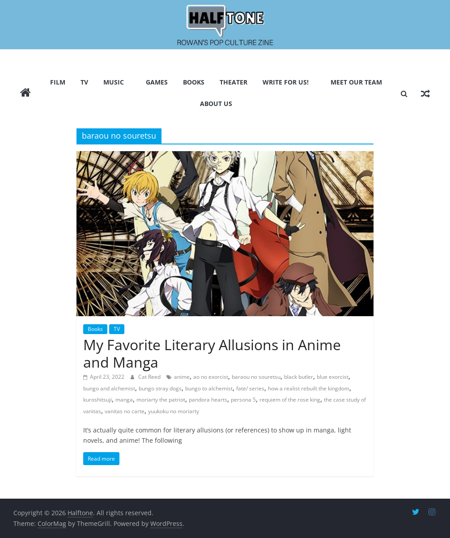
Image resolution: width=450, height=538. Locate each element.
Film (57, 82)
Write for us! (286, 82)
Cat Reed (150, 377)
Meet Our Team (356, 82)
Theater (233, 82)
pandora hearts (208, 399)
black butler (298, 377)
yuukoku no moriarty (173, 411)
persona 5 (243, 399)
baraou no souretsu (256, 377)
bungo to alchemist (209, 388)
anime (182, 377)
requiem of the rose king (289, 399)
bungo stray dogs (160, 388)
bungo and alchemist (109, 388)
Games (157, 82)
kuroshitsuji (97, 399)
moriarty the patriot (160, 399)
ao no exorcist (210, 377)
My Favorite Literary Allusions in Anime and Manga (212, 353)
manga (124, 399)
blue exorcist (332, 377)
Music (113, 82)
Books (193, 82)
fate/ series (250, 388)
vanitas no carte (124, 411)
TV (84, 82)
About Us (216, 103)
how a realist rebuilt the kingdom (308, 388)
